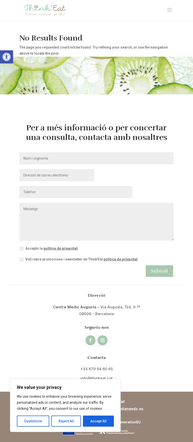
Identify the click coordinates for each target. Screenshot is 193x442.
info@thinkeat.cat (96, 378)
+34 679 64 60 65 (96, 368)
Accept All (98, 421)
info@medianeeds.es (123, 409)
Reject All (66, 421)
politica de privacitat (60, 248)
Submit (159, 271)
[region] (65, 405)
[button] (6, 56)
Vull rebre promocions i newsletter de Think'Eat (78, 259)
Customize (33, 421)
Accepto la (48, 248)
